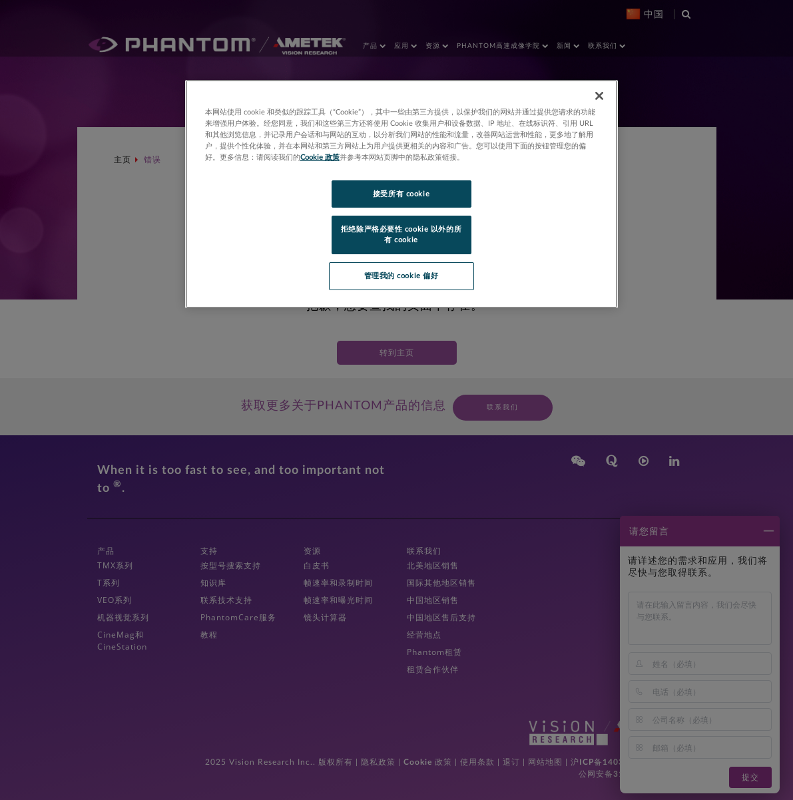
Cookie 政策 (320, 157)
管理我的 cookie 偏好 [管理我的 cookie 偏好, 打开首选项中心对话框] (401, 276)
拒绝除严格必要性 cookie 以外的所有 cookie (401, 235)
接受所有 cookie (401, 194)
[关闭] (599, 95)
